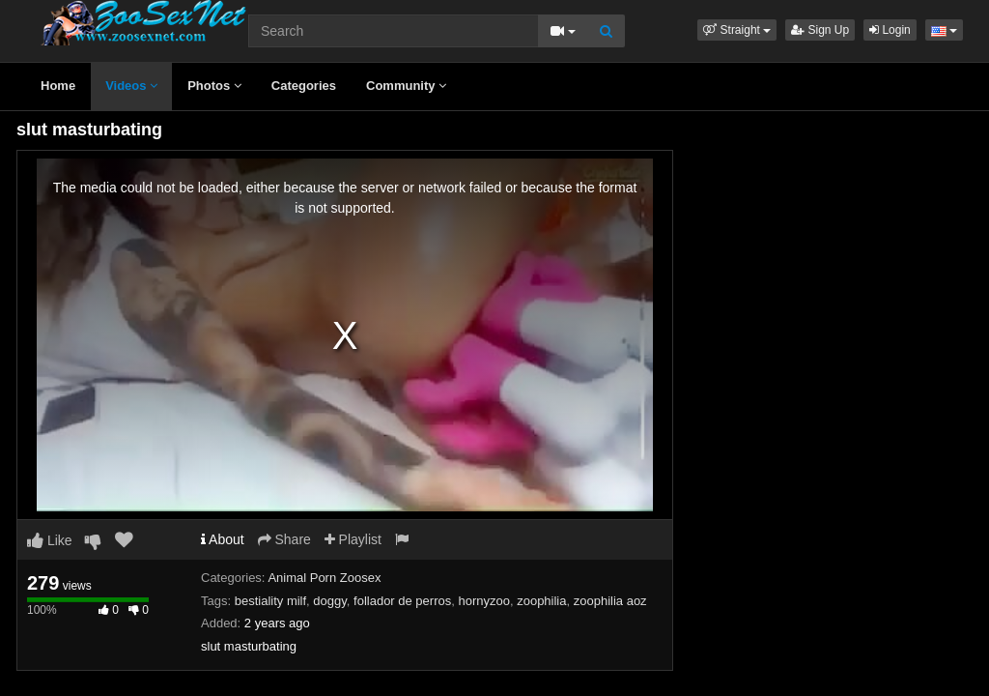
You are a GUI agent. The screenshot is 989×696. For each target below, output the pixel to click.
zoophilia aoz (610, 601)
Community (406, 85)
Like (49, 540)
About (222, 539)
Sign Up (820, 30)
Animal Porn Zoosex (324, 577)
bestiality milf (270, 601)
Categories (303, 85)
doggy (329, 601)
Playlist (353, 539)
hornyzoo (483, 601)
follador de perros (402, 601)
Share (284, 539)
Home (58, 85)
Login (890, 30)
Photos (214, 85)
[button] (737, 30)
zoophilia (541, 601)
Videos (131, 85)
